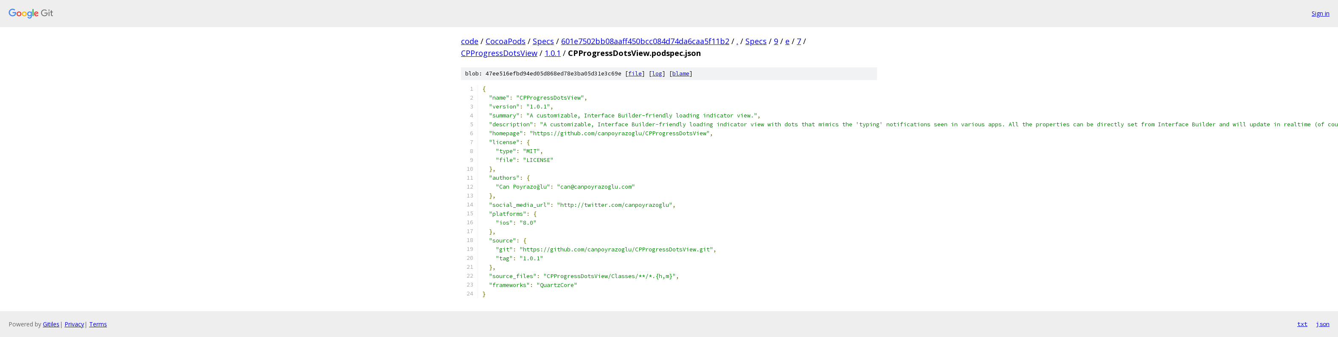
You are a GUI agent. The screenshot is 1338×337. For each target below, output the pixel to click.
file (635, 73)
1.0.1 (553, 53)
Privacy (74, 324)
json (1323, 324)
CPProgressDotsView (499, 53)
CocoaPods (506, 41)
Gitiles (51, 324)
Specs (543, 41)
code (469, 41)
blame (680, 73)
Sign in (1321, 13)
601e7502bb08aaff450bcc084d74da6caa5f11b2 (645, 41)
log (657, 73)
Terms (98, 324)
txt (1302, 324)
